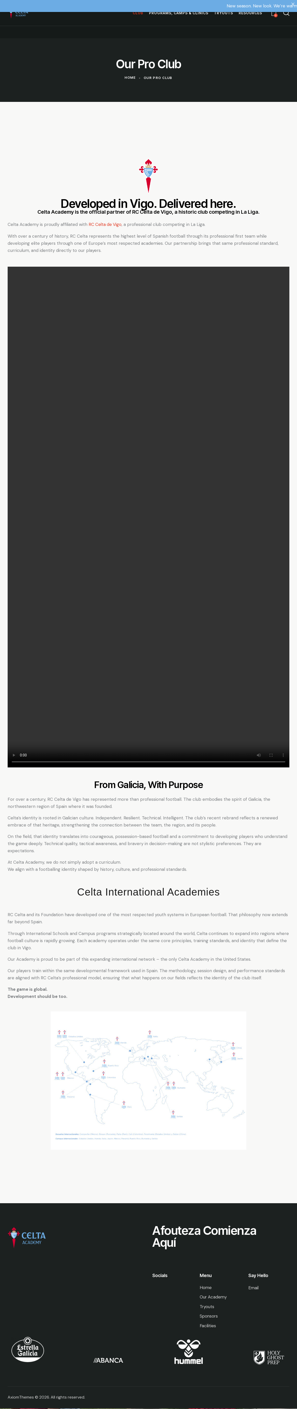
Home (130, 78)
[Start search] (286, 13)
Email (253, 1287)
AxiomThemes (21, 1397)
